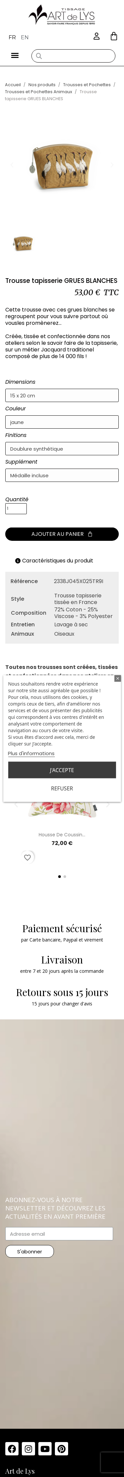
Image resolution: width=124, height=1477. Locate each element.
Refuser (62, 788)
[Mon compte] (96, 36)
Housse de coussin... (62, 834)
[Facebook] (12, 1448)
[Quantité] (16, 508)
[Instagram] (28, 1448)
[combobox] (73, 56)
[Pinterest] (61, 1448)
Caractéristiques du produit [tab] (54, 560)
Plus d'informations (31, 753)
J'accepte (62, 770)
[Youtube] (45, 1448)
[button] (114, 36)
